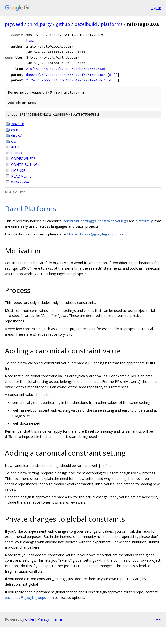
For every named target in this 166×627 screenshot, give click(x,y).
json (157, 619)
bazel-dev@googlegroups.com (29, 597)
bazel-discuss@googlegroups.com (96, 234)
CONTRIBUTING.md (27, 164)
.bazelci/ (17, 123)
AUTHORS (19, 147)
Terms (57, 619)
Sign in (156, 7)
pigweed (14, 24)
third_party (39, 24)
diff (113, 74)
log (31, 40)
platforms (112, 24)
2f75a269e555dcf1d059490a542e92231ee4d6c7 (65, 80)
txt (145, 619)
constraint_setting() (78, 221)
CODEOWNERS (23, 158)
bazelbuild (85, 24)
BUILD (16, 153)
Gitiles (30, 619)
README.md (21, 176)
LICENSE (18, 170)
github (63, 24)
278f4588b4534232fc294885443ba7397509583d (65, 68)
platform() (144, 221)
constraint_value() (112, 221)
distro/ (16, 135)
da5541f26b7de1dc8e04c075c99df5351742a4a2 (65, 74)
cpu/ (14, 129)
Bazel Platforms (30, 208)
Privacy (43, 619)
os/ (13, 141)
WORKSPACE (21, 182)
